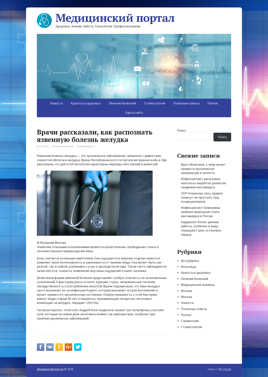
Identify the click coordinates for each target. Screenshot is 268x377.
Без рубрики (190, 261)
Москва (186, 291)
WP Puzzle (224, 369)
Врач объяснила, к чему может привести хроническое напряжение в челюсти (203, 168)
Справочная (190, 321)
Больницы (188, 267)
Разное (213, 103)
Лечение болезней (122, 103)
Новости (56, 103)
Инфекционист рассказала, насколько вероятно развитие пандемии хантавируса (203, 183)
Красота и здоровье (85, 103)
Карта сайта (134, 113)
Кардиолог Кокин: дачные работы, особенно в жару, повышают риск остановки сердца (201, 228)
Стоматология (154, 103)
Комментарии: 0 (86, 146)
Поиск (181, 130)
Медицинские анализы (198, 285)
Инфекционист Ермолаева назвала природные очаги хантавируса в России (200, 212)
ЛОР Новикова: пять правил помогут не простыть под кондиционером (202, 197)
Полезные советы (186, 103)
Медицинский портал (105, 17)
